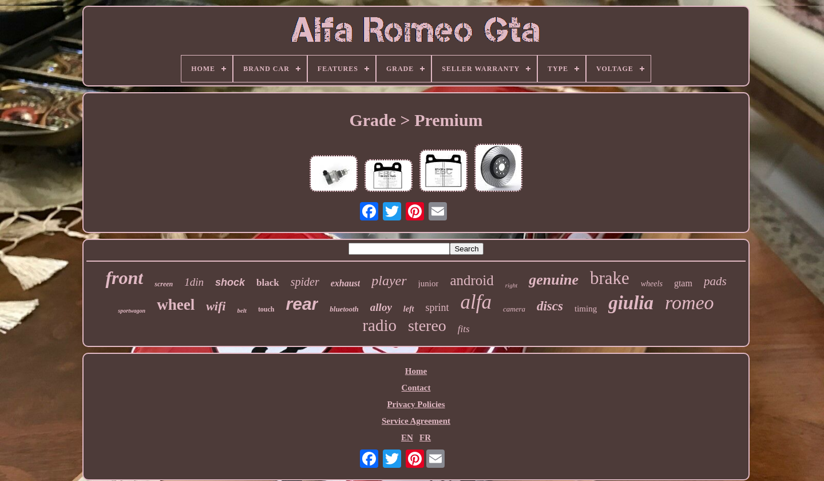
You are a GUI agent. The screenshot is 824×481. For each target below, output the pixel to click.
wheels (652, 283)
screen (163, 284)
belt (242, 310)
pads (715, 281)
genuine (554, 279)
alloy (381, 307)
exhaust (345, 283)
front (124, 277)
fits (464, 329)
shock (230, 282)
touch (266, 309)
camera (514, 309)
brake (609, 278)
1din (194, 282)
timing (586, 308)
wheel (176, 304)
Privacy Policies (416, 404)
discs (550, 306)
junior (428, 283)
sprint (437, 307)
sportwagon (131, 310)
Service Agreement (416, 420)
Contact (416, 387)
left (408, 309)
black (267, 282)
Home (416, 371)
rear (302, 303)
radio (379, 325)
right (511, 285)
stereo (427, 325)
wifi (215, 306)
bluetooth (344, 309)
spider (305, 281)
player (388, 280)
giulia (630, 303)
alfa (476, 302)
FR (425, 437)
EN (407, 437)
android (471, 280)
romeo (689, 302)
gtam (683, 283)
